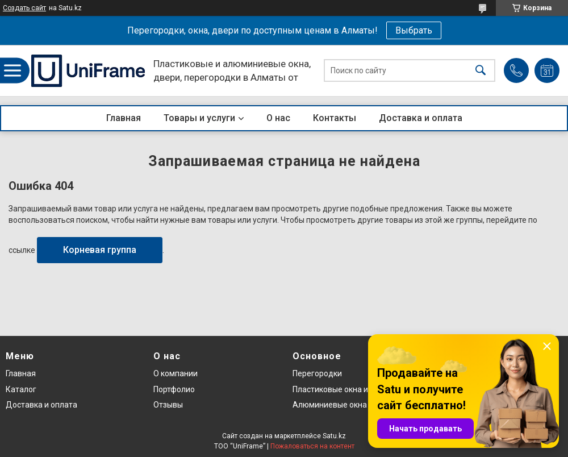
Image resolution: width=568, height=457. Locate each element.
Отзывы (168, 404)
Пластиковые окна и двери (343, 389)
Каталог (21, 389)
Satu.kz (334, 436)
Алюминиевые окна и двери (345, 404)
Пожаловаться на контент (312, 446)
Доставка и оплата (420, 118)
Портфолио (174, 389)
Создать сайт (24, 8)
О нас (278, 118)
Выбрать (413, 30)
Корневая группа (99, 249)
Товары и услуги (199, 118)
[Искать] (480, 70)
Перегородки (317, 373)
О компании (175, 373)
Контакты (334, 118)
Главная (123, 118)
